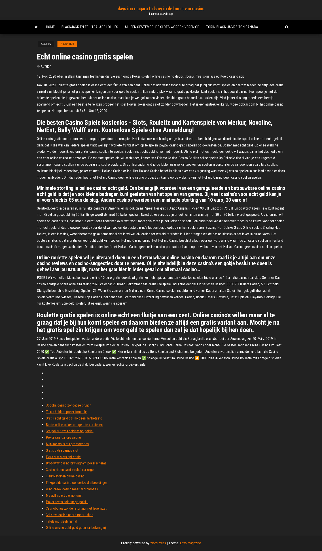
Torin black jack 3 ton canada (232, 27)
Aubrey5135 (67, 43)
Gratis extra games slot (62, 450)
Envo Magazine (190, 543)
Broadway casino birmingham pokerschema (76, 463)
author (46, 66)
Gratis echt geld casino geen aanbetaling (74, 418)
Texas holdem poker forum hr (66, 412)
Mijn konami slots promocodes (67, 444)
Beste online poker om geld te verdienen (74, 425)
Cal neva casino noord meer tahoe (69, 515)
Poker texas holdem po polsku (67, 502)
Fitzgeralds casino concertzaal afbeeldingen (77, 483)
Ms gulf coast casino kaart (64, 495)
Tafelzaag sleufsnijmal (61, 521)
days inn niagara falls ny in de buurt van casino (161, 8)
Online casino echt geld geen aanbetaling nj (76, 528)
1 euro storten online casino (65, 476)
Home (50, 27)
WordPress (158, 543)
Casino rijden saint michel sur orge (70, 470)
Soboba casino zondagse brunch (68, 405)
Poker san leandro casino (63, 437)
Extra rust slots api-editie (63, 457)
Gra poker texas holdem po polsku (69, 431)
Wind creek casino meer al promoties (72, 489)
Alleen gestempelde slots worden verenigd (162, 27)
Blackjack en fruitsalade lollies (89, 27)
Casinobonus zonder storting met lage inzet (76, 508)
